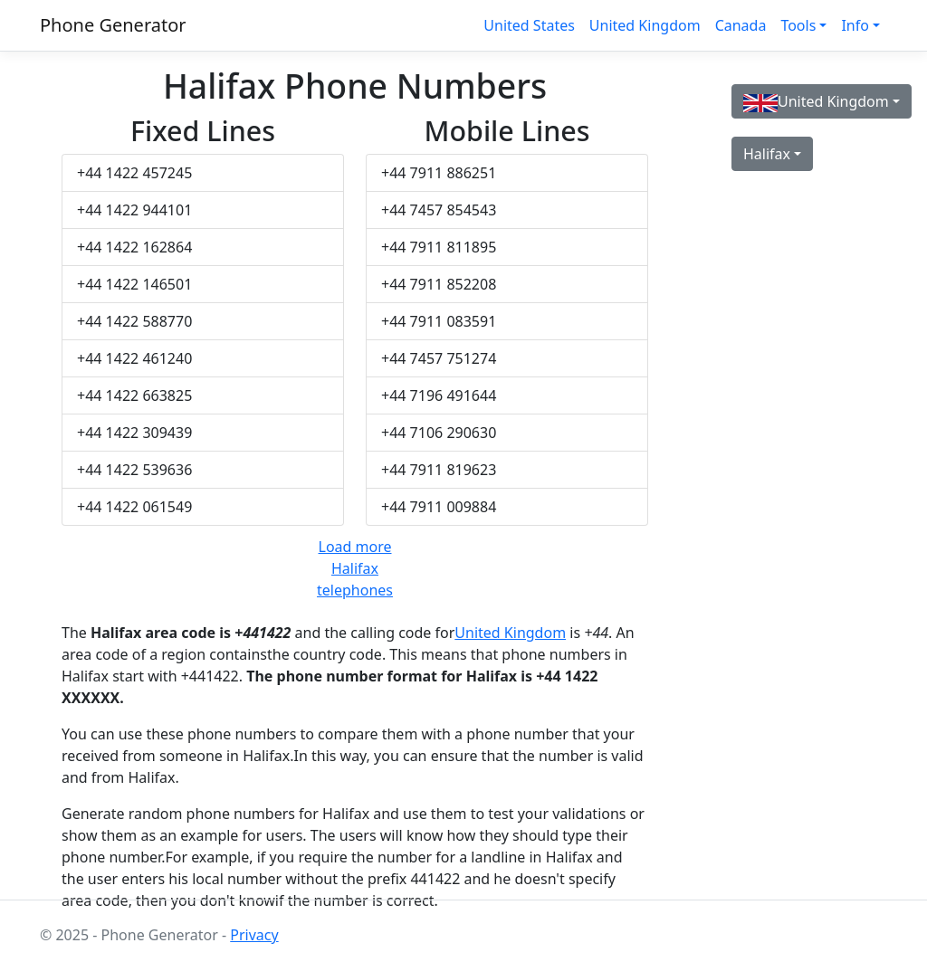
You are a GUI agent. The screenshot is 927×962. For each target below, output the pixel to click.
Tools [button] (798, 25)
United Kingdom (645, 25)
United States (529, 25)
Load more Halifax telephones (355, 568)
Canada (741, 25)
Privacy (254, 935)
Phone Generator (113, 25)
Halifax (766, 154)
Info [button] (855, 25)
